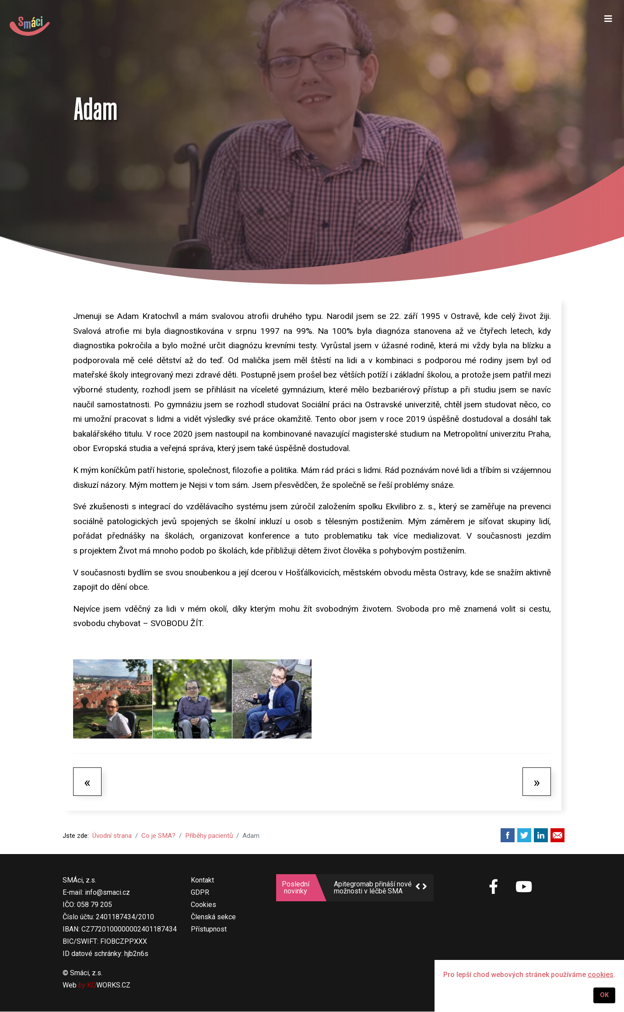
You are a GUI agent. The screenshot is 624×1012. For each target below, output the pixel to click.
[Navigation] (607, 26)
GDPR (200, 893)
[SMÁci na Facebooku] (493, 892)
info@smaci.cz (107, 893)
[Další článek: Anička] (536, 781)
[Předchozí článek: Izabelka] (87, 781)
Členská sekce (213, 917)
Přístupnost (209, 929)
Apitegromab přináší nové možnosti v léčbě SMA (373, 888)
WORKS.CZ (108, 985)
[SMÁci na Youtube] (523, 888)
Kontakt (202, 880)
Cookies (203, 905)
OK (604, 995)
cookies (600, 974)
